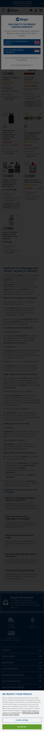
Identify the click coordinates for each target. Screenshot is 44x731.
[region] (22, 710)
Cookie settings (22, 720)
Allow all (22, 727)
